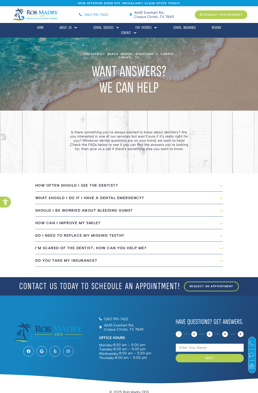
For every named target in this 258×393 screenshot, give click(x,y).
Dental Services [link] (106, 27)
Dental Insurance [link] (184, 27)
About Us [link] (68, 27)
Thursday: (107, 358)
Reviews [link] (216, 27)
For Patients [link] (146, 27)
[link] (5, 202)
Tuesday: (106, 349)
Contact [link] (129, 32)
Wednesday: (109, 353)
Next (209, 358)
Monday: (106, 345)
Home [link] (40, 27)
